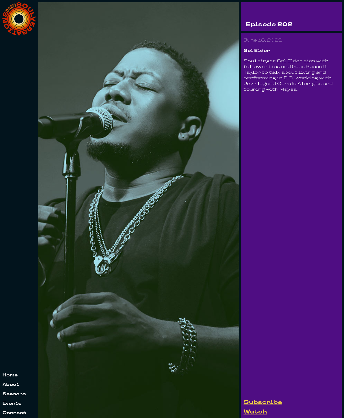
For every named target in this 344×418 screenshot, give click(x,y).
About (10, 385)
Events (11, 403)
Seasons (14, 394)
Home (10, 375)
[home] (19, 19)
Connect (14, 413)
